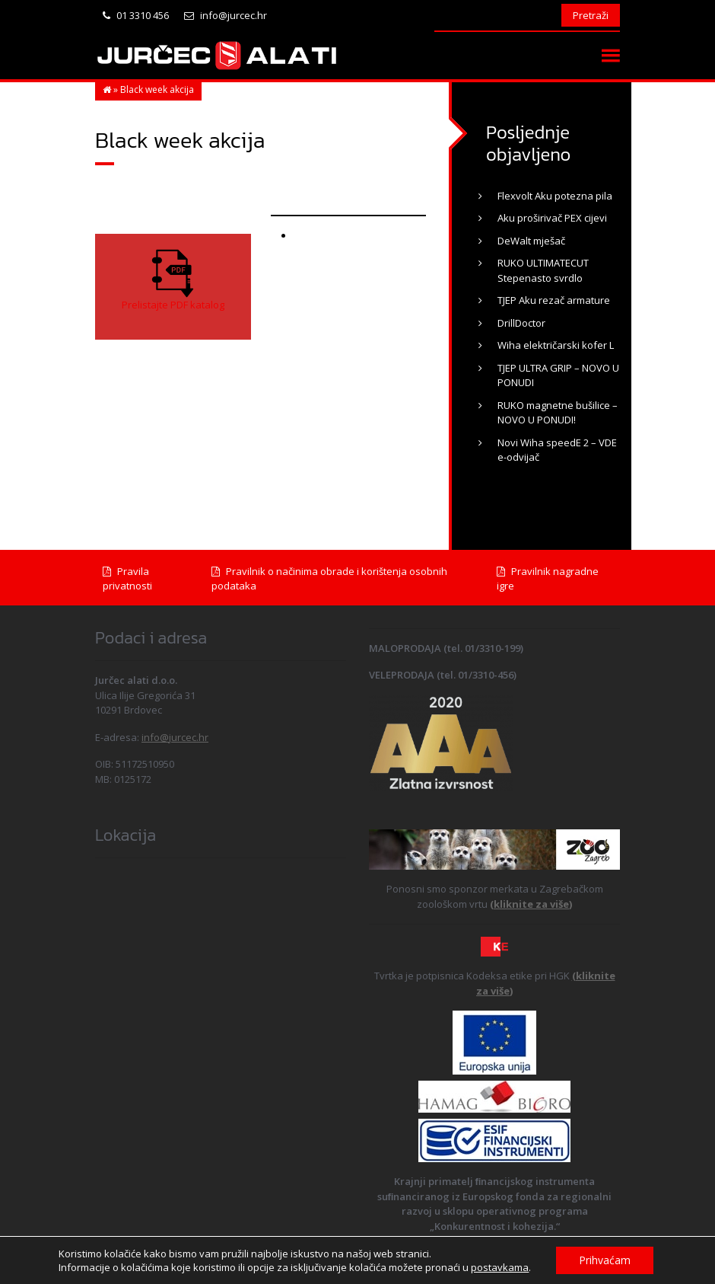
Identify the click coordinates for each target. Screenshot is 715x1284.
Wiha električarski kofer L (555, 345)
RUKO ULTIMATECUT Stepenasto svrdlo (543, 270)
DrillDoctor (521, 323)
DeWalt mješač (531, 241)
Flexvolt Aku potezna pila (554, 196)
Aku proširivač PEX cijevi (552, 218)
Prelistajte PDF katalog (173, 304)
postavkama (500, 1267)
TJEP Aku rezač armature (553, 300)
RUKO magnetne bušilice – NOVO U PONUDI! (557, 412)
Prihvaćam (605, 1260)
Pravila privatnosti (127, 578)
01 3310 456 (136, 15)
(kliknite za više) (531, 904)
